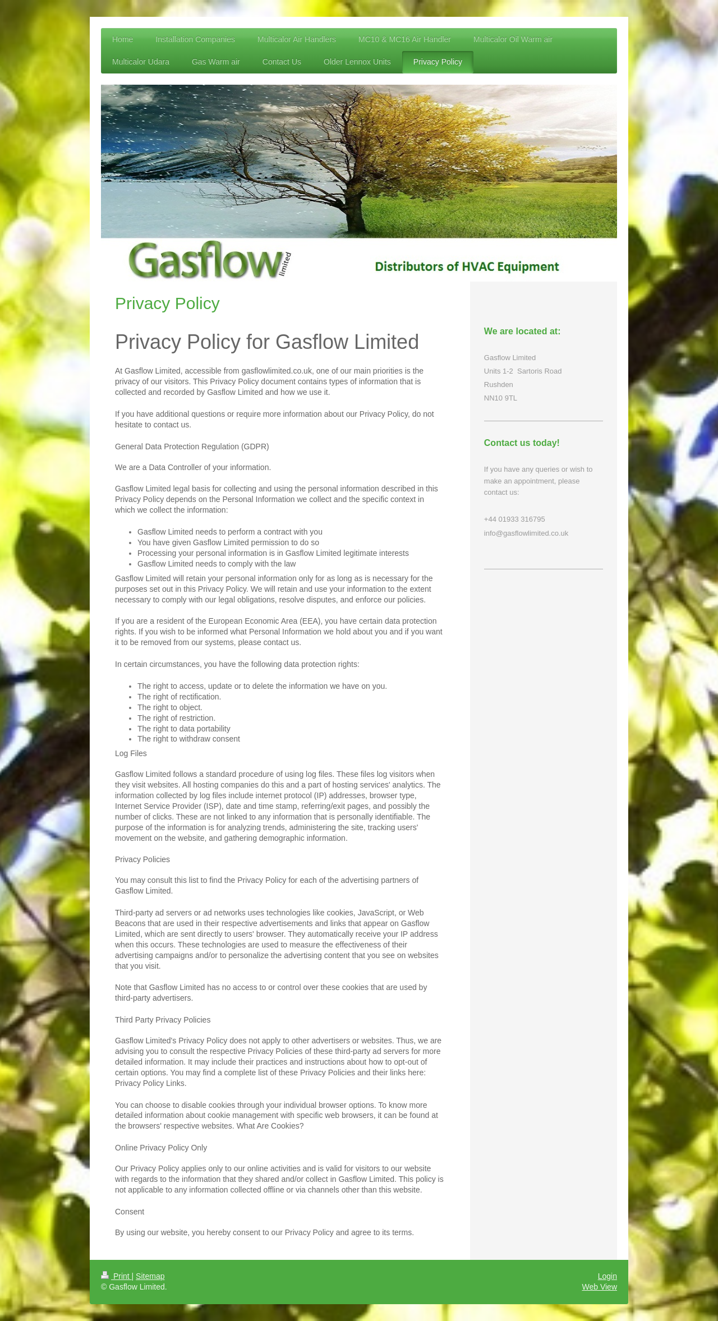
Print (116, 1276)
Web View (599, 1286)
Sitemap (150, 1276)
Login (607, 1276)
